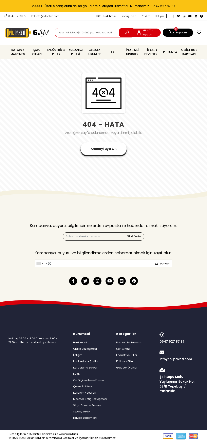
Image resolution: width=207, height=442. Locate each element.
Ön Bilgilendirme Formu (88, 380)
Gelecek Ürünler (126, 368)
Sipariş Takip (128, 16)
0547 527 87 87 (177, 338)
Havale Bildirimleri (85, 418)
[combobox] (39, 263)
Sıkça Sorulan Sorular (87, 405)
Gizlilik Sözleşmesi (85, 349)
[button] (178, 33)
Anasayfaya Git (104, 148)
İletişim (159, 16)
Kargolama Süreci (85, 368)
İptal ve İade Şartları (86, 361)
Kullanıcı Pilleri (125, 361)
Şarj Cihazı (123, 349)
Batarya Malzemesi (129, 342)
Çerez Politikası (83, 386)
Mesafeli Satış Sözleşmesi (90, 399)
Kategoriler (126, 333)
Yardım (146, 16)
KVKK (76, 374)
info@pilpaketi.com (177, 355)
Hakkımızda (81, 342)
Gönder (134, 236)
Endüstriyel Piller (126, 355)
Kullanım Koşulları (84, 393)
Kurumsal (81, 333)
